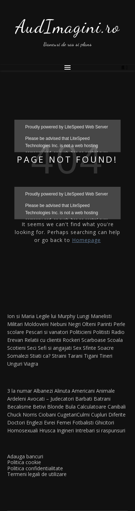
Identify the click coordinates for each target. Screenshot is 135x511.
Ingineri (65, 430)
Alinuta (62, 390)
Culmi (83, 414)
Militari (15, 324)
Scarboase (93, 339)
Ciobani (47, 414)
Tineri (105, 355)
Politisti (101, 332)
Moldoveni (36, 324)
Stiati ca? (40, 355)
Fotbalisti (83, 422)
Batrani (102, 398)
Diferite (117, 414)
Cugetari (67, 414)
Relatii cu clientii (42, 339)
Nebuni (58, 324)
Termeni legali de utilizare (37, 474)
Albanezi (43, 390)
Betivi (39, 406)
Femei (64, 422)
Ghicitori (104, 422)
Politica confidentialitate (35, 468)
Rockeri (71, 339)
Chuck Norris (22, 414)
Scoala (115, 339)
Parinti (104, 324)
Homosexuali (22, 430)
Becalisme (19, 406)
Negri (74, 324)
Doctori (16, 422)
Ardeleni (16, 398)
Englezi (34, 422)
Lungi (83, 316)
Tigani (91, 355)
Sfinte (89, 347)
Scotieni (16, 347)
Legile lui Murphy (55, 316)
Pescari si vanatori (47, 332)
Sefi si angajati (55, 347)
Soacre (106, 347)
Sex (77, 347)
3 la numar (19, 390)
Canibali (117, 406)
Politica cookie (24, 462)
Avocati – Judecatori (50, 398)
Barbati (83, 398)
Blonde (55, 406)
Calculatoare (91, 406)
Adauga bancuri (25, 456)
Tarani (75, 355)
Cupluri (99, 414)
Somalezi (17, 355)
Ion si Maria (21, 316)
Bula (70, 406)
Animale (105, 390)
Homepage (86, 240)
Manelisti (101, 316)
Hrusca (47, 430)
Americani (83, 390)
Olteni (89, 324)
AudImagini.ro (67, 27)
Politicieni (80, 332)
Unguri (14, 363)
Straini (59, 355)
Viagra (31, 363)
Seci (31, 347)
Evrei (49, 422)
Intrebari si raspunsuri (100, 430)
